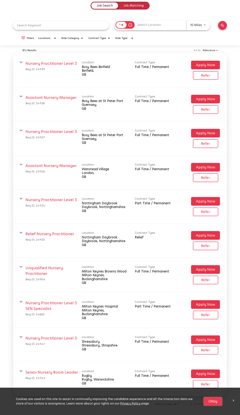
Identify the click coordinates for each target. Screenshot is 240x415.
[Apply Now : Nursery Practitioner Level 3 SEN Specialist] (205, 304)
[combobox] (61, 25)
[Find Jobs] (222, 25)
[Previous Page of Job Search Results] (214, 404)
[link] (120, 70)
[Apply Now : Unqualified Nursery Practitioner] (205, 269)
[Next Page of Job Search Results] (221, 404)
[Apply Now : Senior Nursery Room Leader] (205, 373)
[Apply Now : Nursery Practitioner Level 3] (205, 65)
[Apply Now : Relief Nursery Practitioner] (205, 235)
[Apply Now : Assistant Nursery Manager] (205, 99)
